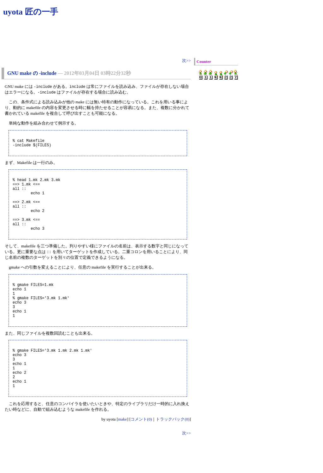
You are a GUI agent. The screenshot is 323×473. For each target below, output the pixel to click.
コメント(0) (141, 456)
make (122, 456)
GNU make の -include (31, 73)
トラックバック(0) (172, 456)
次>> (186, 60)
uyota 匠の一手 (30, 11)
